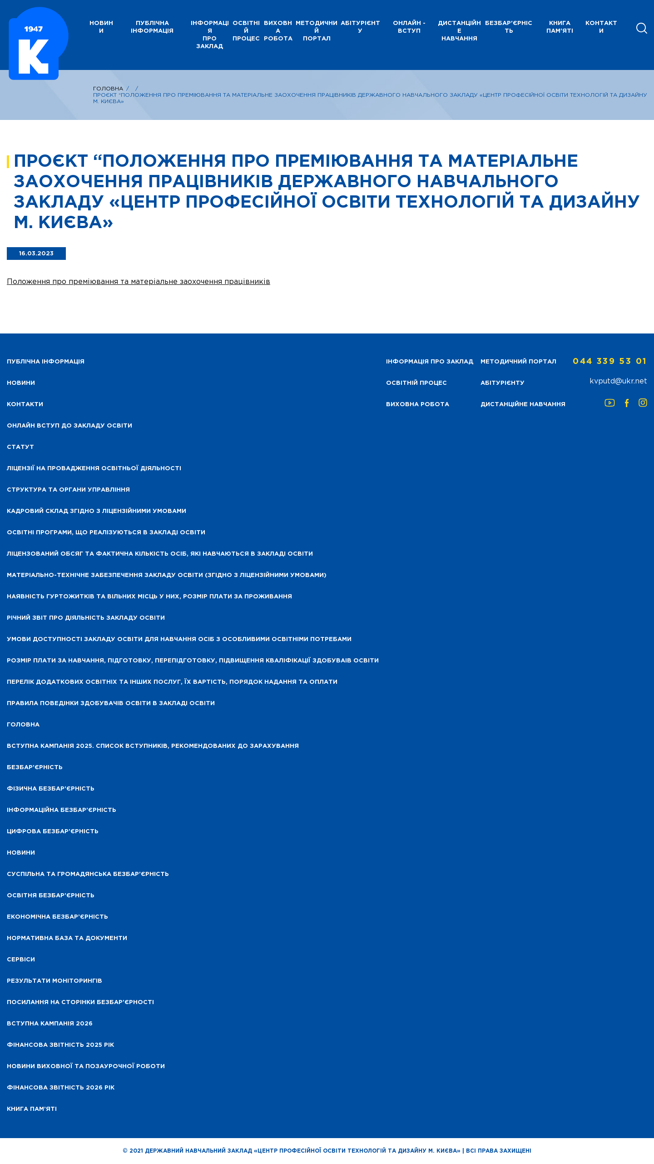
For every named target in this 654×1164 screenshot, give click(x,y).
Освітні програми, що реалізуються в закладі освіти (106, 532)
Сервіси (21, 959)
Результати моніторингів (54, 981)
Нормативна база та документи (67, 938)
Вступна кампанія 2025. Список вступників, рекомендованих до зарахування (153, 746)
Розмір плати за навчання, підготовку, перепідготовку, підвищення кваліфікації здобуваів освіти (193, 660)
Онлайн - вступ (409, 27)
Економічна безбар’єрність (57, 917)
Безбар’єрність (35, 767)
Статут (20, 447)
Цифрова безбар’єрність (53, 831)
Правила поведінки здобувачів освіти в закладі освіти (111, 703)
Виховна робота (278, 31)
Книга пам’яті (32, 1109)
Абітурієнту (360, 27)
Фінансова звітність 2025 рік (60, 1045)
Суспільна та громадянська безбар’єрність (88, 874)
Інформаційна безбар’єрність (61, 810)
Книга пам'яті (559, 27)
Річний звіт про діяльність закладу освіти (86, 618)
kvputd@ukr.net (618, 381)
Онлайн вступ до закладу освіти (69, 425)
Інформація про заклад (210, 35)
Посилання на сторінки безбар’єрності (80, 1002)
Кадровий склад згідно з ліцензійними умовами (96, 511)
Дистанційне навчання (459, 31)
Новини (21, 853)
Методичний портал (316, 31)
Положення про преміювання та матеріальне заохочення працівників (138, 282)
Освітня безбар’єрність (50, 895)
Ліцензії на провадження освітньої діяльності (94, 468)
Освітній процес (246, 31)
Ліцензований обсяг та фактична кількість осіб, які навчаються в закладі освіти (160, 554)
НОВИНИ (101, 27)
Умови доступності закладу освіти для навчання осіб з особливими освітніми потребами (179, 639)
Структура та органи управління (68, 489)
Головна (108, 88)
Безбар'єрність (508, 27)
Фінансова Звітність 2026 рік (60, 1087)
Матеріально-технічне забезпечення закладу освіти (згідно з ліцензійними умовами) (167, 575)
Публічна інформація (152, 27)
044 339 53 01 (610, 361)
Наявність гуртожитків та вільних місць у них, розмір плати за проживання (149, 596)
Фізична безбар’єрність (50, 788)
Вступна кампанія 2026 (50, 1023)
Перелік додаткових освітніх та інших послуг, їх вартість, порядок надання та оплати (172, 682)
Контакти (601, 27)
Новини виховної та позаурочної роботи (86, 1066)
